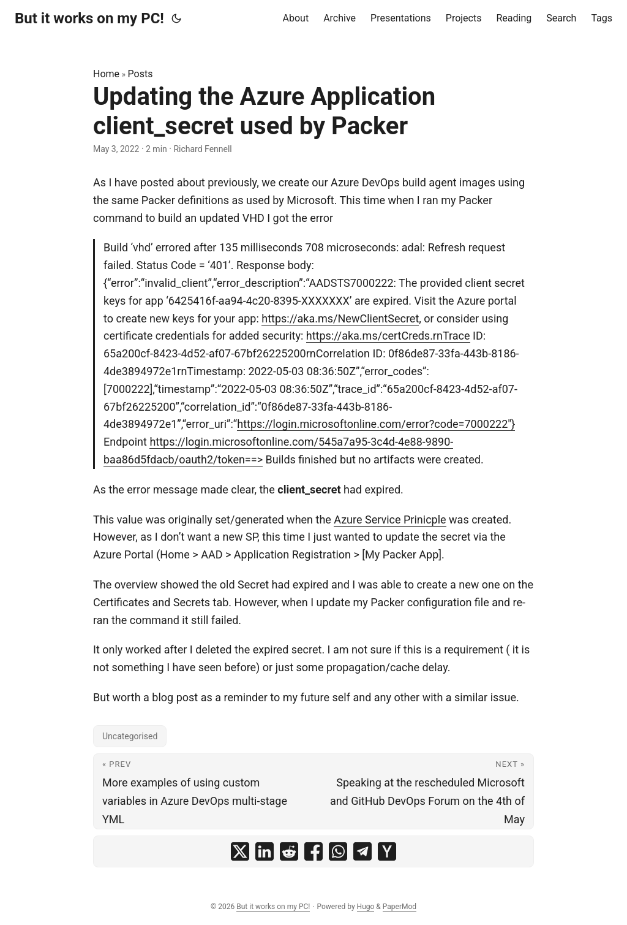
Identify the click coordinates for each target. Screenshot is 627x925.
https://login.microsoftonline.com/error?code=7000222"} (376, 423)
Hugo (366, 906)
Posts (140, 74)
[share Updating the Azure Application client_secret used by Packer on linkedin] (264, 851)
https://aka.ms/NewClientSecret (340, 318)
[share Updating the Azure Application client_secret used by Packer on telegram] (362, 851)
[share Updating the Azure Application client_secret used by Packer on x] (240, 851)
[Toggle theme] (176, 18)
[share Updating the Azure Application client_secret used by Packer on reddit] (289, 851)
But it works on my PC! (89, 18)
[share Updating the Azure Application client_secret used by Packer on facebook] (313, 851)
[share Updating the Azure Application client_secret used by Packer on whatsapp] (338, 851)
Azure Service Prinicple (390, 519)
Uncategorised (129, 736)
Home (106, 74)
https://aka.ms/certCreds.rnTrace (388, 335)
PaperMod (399, 906)
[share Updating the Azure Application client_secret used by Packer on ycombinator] (387, 851)
